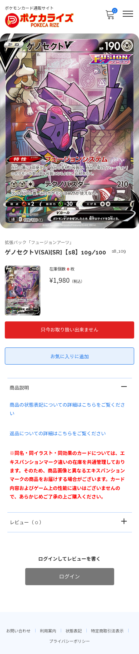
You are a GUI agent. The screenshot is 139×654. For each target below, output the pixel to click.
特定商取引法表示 (107, 631)
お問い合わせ (18, 631)
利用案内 (48, 631)
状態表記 (74, 631)
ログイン (69, 577)
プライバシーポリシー (69, 641)
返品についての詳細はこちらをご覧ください (58, 433)
